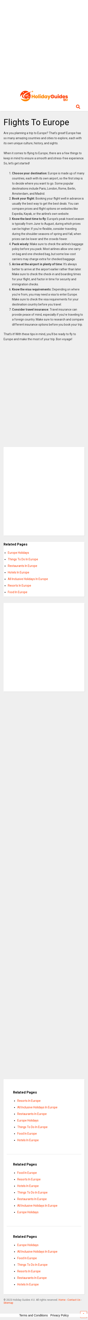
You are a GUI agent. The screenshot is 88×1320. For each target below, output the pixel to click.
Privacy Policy (59, 1315)
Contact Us (73, 1299)
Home (62, 1299)
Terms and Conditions (33, 1315)
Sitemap (8, 1302)
